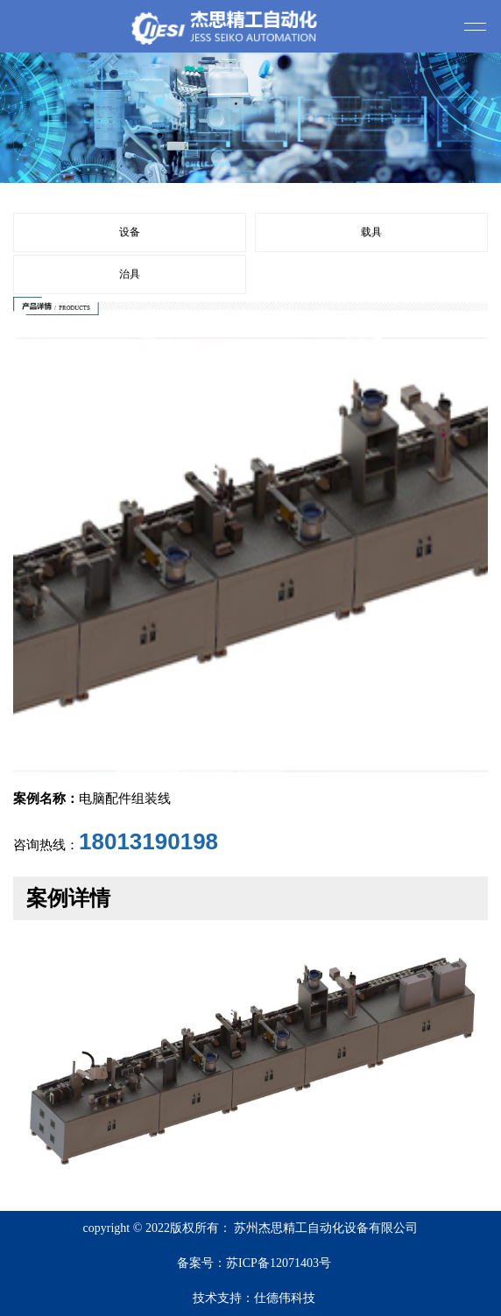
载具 (371, 232)
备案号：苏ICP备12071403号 (254, 1263)
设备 (129, 232)
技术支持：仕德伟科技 (254, 1298)
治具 (129, 274)
